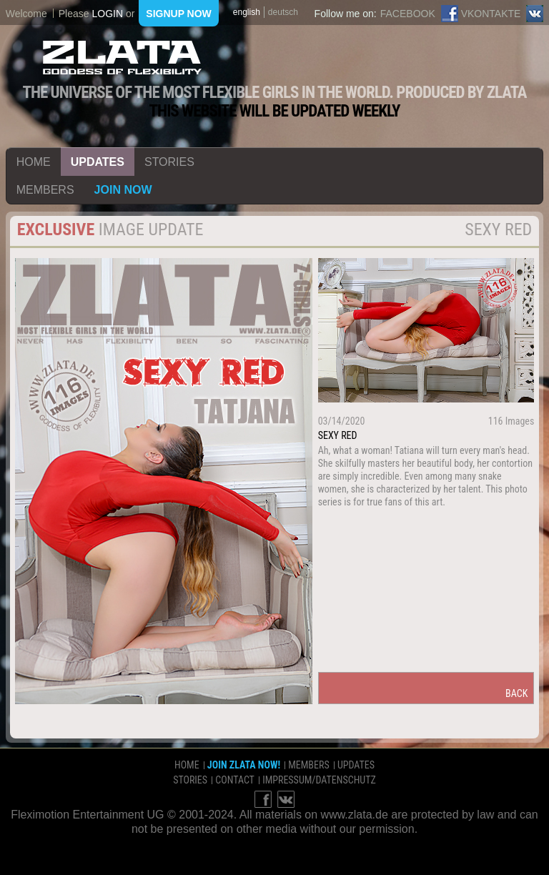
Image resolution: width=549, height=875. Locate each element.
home (33, 162)
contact (234, 780)
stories (169, 162)
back (516, 693)
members (45, 190)
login (107, 13)
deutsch (283, 12)
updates (97, 162)
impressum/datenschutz (319, 780)
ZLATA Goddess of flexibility (122, 57)
